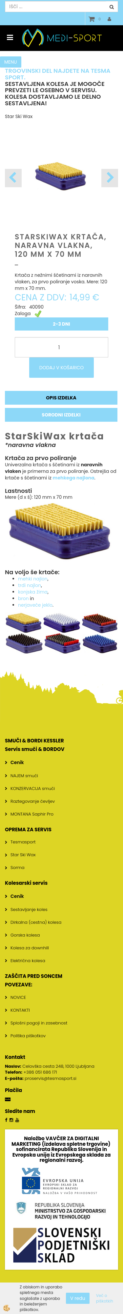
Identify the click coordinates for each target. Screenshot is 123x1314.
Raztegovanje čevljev (32, 801)
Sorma (17, 867)
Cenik (17, 762)
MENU (10, 62)
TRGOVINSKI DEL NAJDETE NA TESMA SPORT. (58, 74)
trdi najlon (29, 585)
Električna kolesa (27, 961)
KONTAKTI (20, 1010)
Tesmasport (23, 842)
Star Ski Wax (23, 855)
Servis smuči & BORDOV (35, 749)
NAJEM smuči (24, 776)
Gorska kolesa (25, 935)
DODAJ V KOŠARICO (61, 367)
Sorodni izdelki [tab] (61, 415)
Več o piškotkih (104, 1298)
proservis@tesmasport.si (50, 1078)
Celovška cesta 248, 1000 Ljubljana (49, 1066)
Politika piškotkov (28, 1036)
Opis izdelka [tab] (61, 397)
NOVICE (18, 997)
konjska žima (33, 592)
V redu (77, 1298)
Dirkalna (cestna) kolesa (35, 922)
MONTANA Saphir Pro (31, 814)
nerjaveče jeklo (35, 605)
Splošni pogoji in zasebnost (38, 1023)
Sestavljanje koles (29, 909)
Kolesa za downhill (29, 948)
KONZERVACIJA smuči (32, 788)
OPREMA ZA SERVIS (28, 829)
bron (23, 598)
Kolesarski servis (26, 882)
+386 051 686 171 (40, 1072)
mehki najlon (33, 579)
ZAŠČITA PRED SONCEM (33, 976)
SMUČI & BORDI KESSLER (34, 740)
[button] (109, 178)
